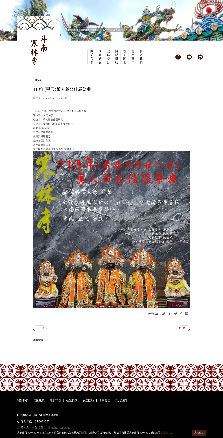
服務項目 (55, 400)
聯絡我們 (121, 400)
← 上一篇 (39, 328)
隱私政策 (166, 432)
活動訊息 (39, 400)
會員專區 (104, 400)
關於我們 (22, 400)
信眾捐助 (71, 400)
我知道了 (199, 432)
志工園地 (88, 400)
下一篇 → (183, 328)
